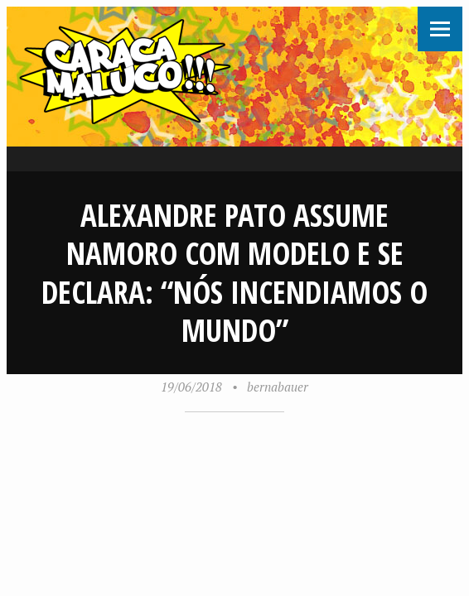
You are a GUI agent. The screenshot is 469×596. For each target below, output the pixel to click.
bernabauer (277, 386)
